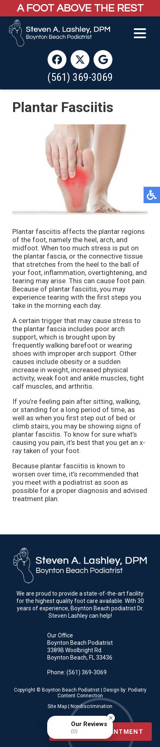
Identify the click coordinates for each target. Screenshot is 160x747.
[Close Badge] (111, 718)
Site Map (57, 706)
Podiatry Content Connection (101, 693)
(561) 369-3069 (80, 77)
